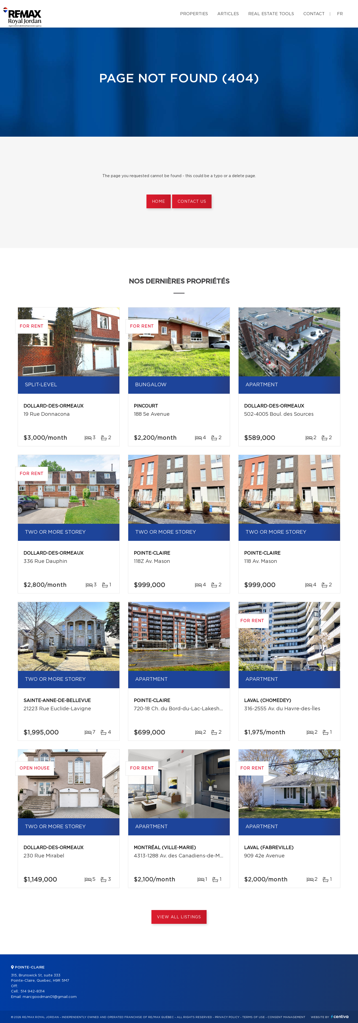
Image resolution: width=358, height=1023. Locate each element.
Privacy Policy (227, 1017)
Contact (314, 14)
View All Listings (179, 917)
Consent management (286, 1017)
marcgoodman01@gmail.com (50, 997)
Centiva (340, 1016)
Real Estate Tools (271, 14)
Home (158, 202)
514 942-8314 (32, 991)
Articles (228, 14)
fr (340, 14)
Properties (194, 14)
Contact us (192, 202)
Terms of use (253, 1017)
